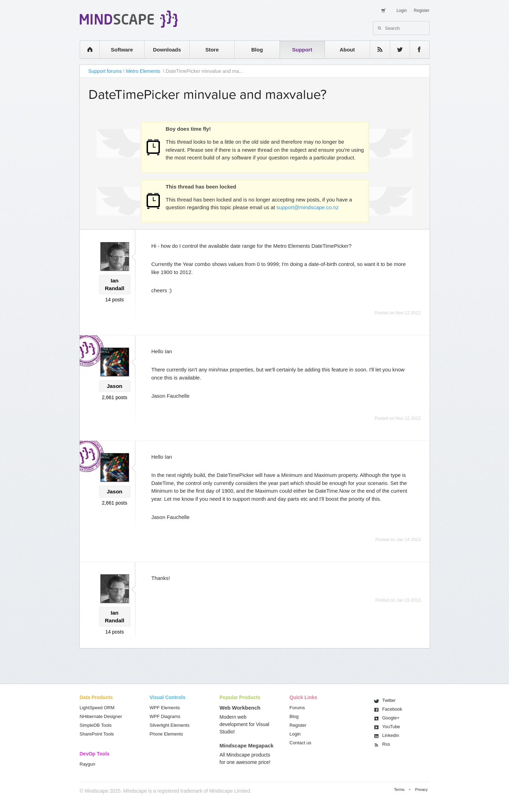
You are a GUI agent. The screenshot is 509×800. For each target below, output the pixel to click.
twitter (396, 50)
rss (376, 50)
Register (422, 10)
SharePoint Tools (97, 734)
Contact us (300, 742)
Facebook (392, 709)
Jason (114, 386)
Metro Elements (144, 71)
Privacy (421, 789)
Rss (386, 744)
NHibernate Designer (101, 716)
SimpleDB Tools (96, 725)
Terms (399, 789)
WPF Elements (165, 707)
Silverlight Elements (170, 725)
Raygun (88, 764)
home (86, 50)
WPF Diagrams (165, 716)
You (391, 726)
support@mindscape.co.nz (307, 207)
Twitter (389, 700)
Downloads (167, 50)
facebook (416, 50)
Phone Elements (166, 734)
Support (302, 50)
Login (401, 10)
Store (212, 50)
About (347, 50)
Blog (257, 50)
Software (122, 50)
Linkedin (390, 735)
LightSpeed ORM (97, 707)
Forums (297, 707)
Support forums (105, 71)
